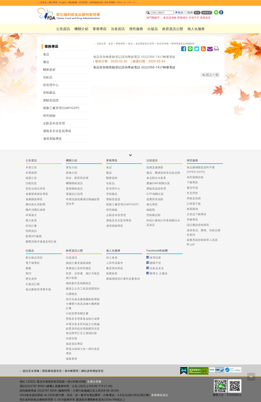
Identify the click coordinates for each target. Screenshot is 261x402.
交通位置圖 (94, 381)
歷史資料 (31, 278)
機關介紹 (81, 29)
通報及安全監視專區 (57, 131)
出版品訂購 (33, 284)
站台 (180, 12)
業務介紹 (71, 172)
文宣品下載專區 (196, 214)
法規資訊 (118, 29)
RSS (119, 2)
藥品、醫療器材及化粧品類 (163, 172)
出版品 (152, 29)
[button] (130, 155)
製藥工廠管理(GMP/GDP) (61, 108)
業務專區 (100, 29)
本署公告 (31, 167)
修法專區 (152, 204)
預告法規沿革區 (35, 188)
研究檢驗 (49, 115)
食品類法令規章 (156, 177)
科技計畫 (31, 225)
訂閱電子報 (194, 203)
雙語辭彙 (72, 2)
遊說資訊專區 (74, 343)
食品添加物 (170, 17)
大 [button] (125, 2)
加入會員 (112, 257)
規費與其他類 (154, 199)
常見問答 (83, 2)
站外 (190, 12)
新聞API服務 (34, 236)
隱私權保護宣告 (52, 371)
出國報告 (71, 293)
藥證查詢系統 (114, 268)
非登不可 (194, 17)
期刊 (28, 273)
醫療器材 (49, 69)
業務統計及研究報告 (78, 268)
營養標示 (182, 17)
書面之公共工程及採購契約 (83, 288)
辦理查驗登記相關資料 (183, 43)
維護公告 (31, 177)
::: (37, 2)
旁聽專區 (192, 219)
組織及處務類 (154, 167)
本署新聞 (31, 172)
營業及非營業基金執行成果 (83, 318)
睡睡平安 (155, 263)
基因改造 (205, 17)
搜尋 (197, 13)
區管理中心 (51, 85)
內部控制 (71, 338)
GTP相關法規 (155, 193)
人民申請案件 (114, 263)
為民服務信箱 (96, 2)
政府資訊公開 (172, 29)
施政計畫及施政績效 (78, 263)
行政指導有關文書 (77, 313)
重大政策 (31, 220)
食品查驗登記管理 (145, 43)
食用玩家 (155, 257)
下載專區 (192, 182)
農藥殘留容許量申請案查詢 (123, 278)
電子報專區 (33, 263)
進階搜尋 (206, 13)
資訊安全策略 (31, 371)
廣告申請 (192, 187)
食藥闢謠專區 (34, 199)
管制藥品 (49, 92)
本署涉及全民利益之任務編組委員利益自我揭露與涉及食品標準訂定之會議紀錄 (83, 328)
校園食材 (112, 273)
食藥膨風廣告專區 (37, 193)
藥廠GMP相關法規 (158, 183)
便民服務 (136, 29)
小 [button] (134, 2)
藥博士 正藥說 (159, 273)
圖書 (28, 268)
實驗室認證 (51, 100)
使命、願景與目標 (77, 177)
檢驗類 (150, 209)
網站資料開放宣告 (92, 371)
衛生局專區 (110, 2)
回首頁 (43, 2)
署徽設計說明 (74, 193)
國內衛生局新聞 (35, 204)
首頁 (110, 43)
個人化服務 (196, 29)
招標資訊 (31, 231)
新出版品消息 (34, 257)
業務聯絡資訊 (74, 188)
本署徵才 (31, 215)
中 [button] (130, 2)
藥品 (46, 62)
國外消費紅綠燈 (35, 209)
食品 (46, 54)
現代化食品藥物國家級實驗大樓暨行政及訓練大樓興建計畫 (83, 304)
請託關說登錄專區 (198, 225)
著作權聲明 (72, 371)
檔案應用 (71, 358)
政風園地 (192, 209)
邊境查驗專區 (52, 138)
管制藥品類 (153, 215)
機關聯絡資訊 (74, 183)
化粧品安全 (157, 268)
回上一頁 (212, 74)
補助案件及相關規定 (78, 283)
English (62, 2)
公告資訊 (63, 29)
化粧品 (48, 77)
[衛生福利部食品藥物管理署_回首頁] (69, 14)
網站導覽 (53, 2)
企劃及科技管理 (54, 123)
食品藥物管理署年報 (38, 289)
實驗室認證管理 (156, 188)
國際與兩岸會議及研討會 (41, 241)
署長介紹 (71, 167)
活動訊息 (31, 183)
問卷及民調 (194, 198)
